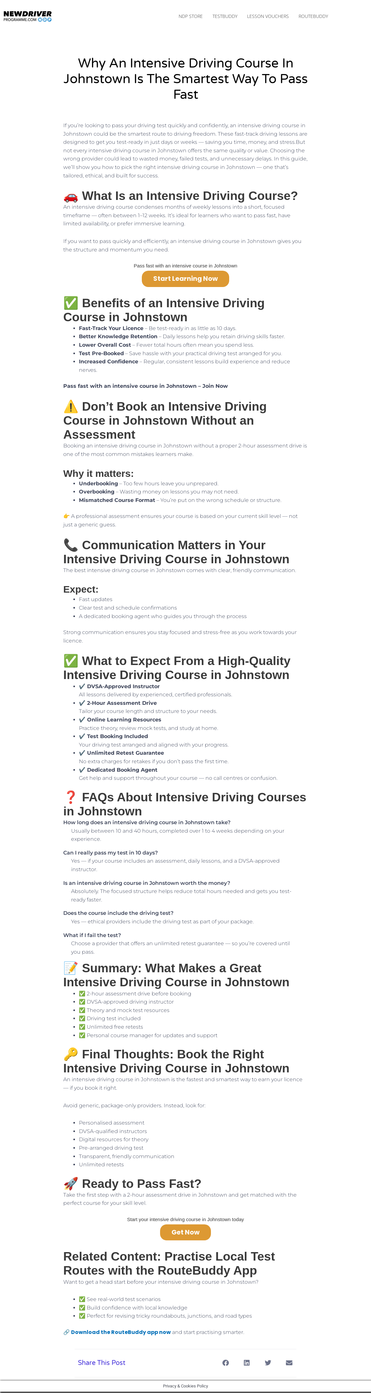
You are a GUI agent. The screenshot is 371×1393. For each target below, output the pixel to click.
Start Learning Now (185, 279)
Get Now (185, 1233)
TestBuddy (225, 17)
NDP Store (191, 17)
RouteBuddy (313, 17)
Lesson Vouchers (268, 17)
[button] (225, 1364)
